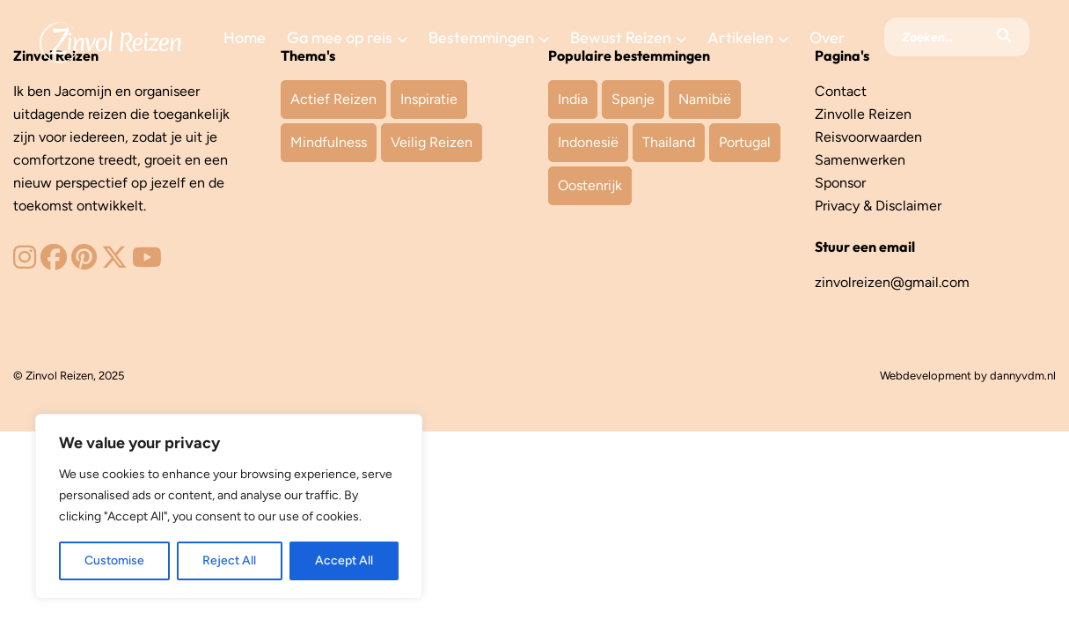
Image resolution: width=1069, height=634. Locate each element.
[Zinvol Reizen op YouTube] (147, 262)
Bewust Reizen (620, 37)
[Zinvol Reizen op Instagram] (24, 262)
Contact (841, 91)
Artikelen (740, 37)
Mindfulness (328, 142)
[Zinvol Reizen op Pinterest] (84, 262)
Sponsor (840, 182)
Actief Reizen (333, 99)
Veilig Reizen (431, 142)
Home (244, 37)
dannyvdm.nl (1023, 375)
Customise (114, 560)
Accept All (344, 560)
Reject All (229, 560)
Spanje (633, 99)
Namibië (704, 99)
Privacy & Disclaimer (878, 205)
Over (827, 37)
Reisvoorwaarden (868, 137)
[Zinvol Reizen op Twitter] (114, 262)
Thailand (668, 142)
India (573, 99)
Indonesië (588, 142)
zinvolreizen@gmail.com (892, 282)
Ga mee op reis (339, 37)
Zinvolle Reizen (863, 114)
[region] (228, 506)
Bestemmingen (481, 37)
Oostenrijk (590, 185)
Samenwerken (860, 159)
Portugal (745, 142)
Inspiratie (429, 99)
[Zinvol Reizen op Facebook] (53, 262)
